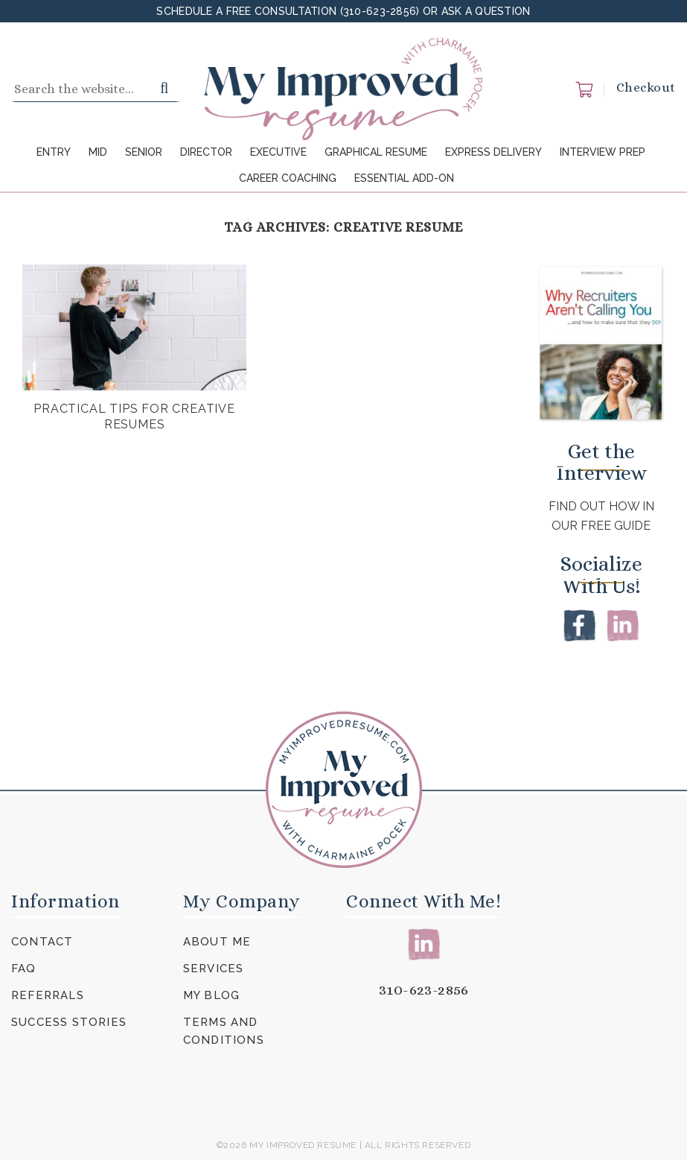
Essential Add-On (404, 178)
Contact (42, 941)
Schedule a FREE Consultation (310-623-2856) (289, 11)
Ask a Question (486, 11)
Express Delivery (493, 152)
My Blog (211, 995)
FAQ (23, 968)
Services (213, 968)
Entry (53, 152)
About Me (217, 941)
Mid (98, 152)
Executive (278, 152)
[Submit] (165, 89)
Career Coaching (287, 178)
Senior (143, 152)
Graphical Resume (376, 152)
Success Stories (69, 1022)
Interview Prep (602, 152)
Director (206, 152)
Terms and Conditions (223, 1031)
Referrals (47, 995)
